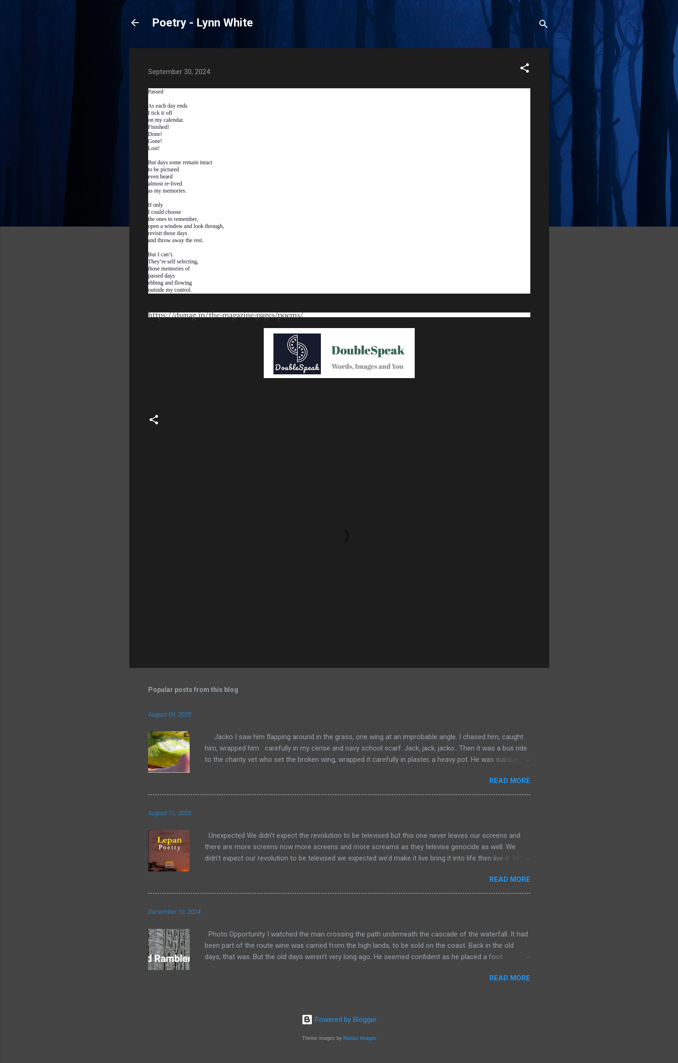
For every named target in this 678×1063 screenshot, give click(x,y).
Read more (509, 780)
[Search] (543, 25)
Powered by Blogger (339, 1019)
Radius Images (360, 1038)
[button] (524, 69)
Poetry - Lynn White (202, 22)
